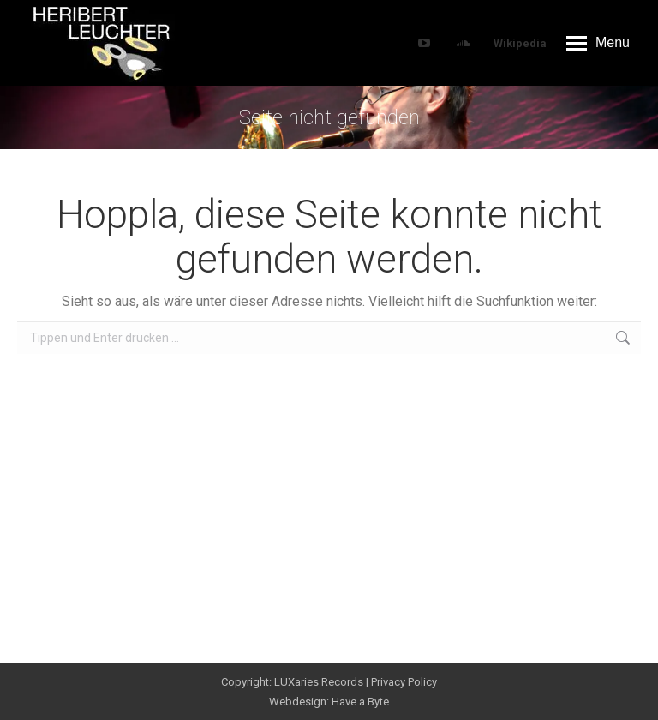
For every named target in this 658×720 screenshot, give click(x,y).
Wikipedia (520, 43)
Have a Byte (360, 701)
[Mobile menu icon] (598, 43)
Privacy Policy (404, 681)
